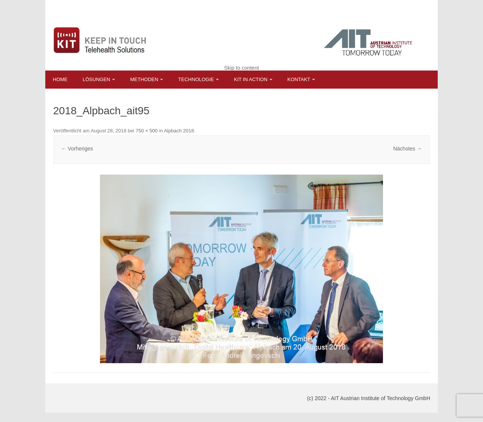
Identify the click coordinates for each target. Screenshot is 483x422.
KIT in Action (251, 79)
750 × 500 (147, 131)
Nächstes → (407, 149)
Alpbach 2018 (179, 131)
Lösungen (96, 79)
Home (60, 79)
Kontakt (299, 79)
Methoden (144, 79)
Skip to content (241, 68)
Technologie (196, 79)
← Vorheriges (77, 149)
